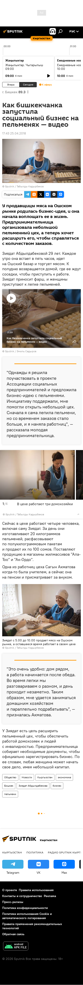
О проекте (9, 890)
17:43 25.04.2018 (14, 133)
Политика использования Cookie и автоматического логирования (27, 916)
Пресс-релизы (12, 902)
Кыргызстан (44, 777)
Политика (34, 852)
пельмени (10, 794)
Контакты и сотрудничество (22, 896)
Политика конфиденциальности (25, 908)
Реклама (50, 896)
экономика (64, 777)
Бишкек (8, 785)
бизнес (57, 785)
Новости (27, 777)
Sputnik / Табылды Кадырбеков (24, 186)
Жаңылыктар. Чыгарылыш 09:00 (24, 67)
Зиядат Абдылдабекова (33, 785)
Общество (10, 777)
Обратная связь (13, 934)
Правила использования (36, 890)
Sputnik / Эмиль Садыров (20, 351)
